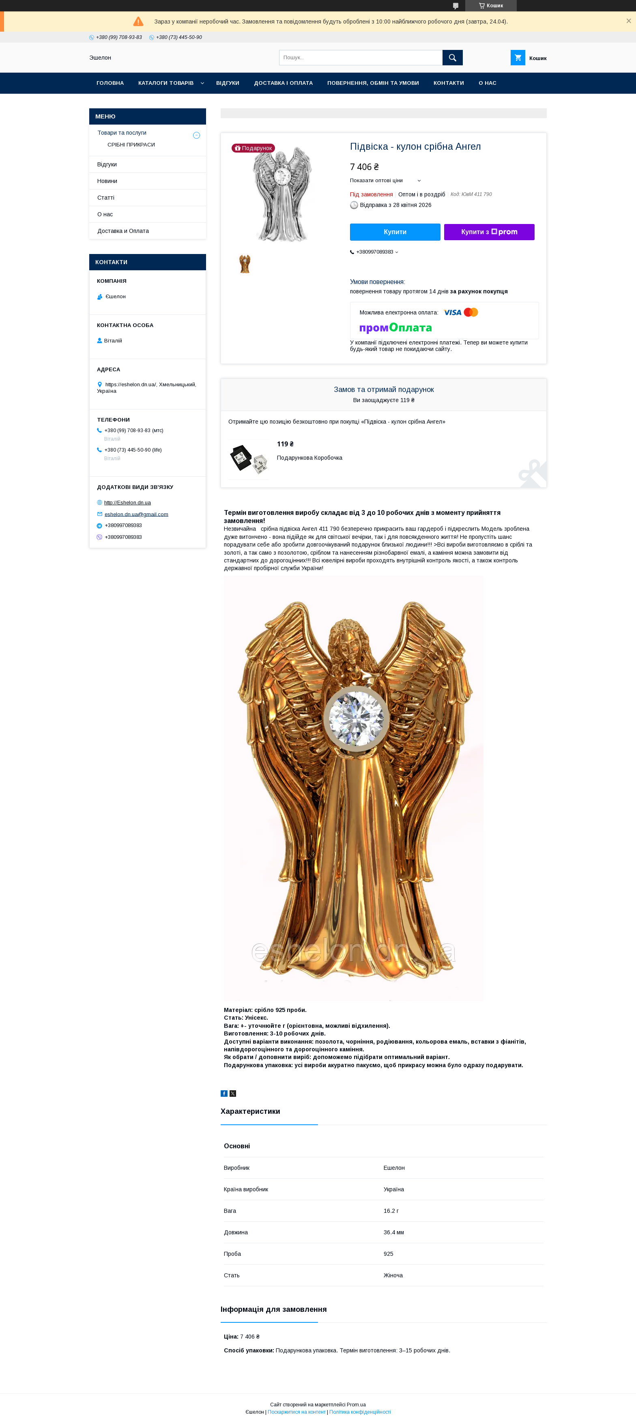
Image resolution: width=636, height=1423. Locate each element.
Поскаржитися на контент (297, 1412)
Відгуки (227, 83)
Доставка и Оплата (123, 231)
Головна (110, 83)
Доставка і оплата (283, 83)
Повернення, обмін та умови (373, 83)
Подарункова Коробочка (309, 457)
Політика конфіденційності (360, 1412)
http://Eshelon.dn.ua (127, 502)
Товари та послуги (121, 132)
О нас (487, 83)
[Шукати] (453, 57)
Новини (107, 181)
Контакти (449, 83)
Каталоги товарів (165, 83)
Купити (395, 231)
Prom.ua (356, 1405)
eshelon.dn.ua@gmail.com (136, 514)
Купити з (489, 232)
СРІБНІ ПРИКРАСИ (131, 145)
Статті (105, 197)
